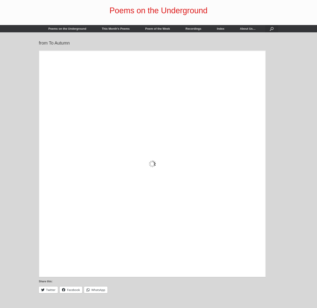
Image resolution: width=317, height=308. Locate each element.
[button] (271, 28)
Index (220, 28)
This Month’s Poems (116, 28)
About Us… (248, 28)
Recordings (194, 28)
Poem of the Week (157, 28)
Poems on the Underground (67, 28)
